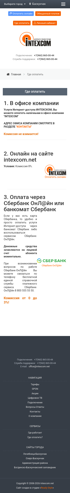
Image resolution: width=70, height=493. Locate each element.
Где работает (35, 432)
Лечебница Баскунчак (35, 454)
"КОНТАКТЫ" (24, 126)
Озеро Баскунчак (35, 458)
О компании (35, 416)
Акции (35, 393)
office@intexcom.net (39, 366)
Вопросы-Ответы (35, 407)
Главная (14, 74)
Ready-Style (47, 488)
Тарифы (35, 384)
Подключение (34, 402)
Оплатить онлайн (55, 176)
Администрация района (35, 463)
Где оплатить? (35, 437)
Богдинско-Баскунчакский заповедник (35, 467)
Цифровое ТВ (35, 398)
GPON (35, 389)
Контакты (35, 411)
